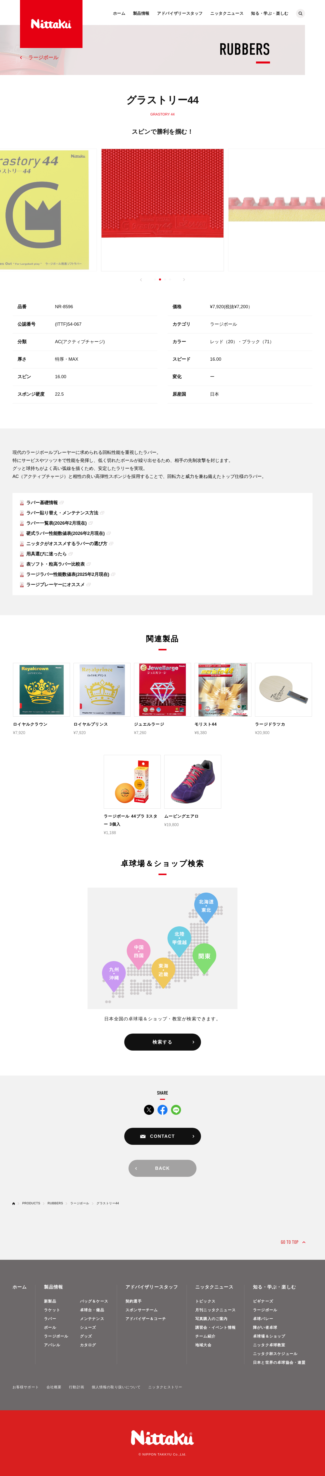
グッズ (86, 1336)
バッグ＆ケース (94, 1301)
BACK (162, 1168)
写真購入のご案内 (211, 1319)
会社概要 (54, 1387)
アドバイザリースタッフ (180, 13)
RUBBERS (55, 1203)
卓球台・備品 (92, 1310)
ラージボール (43, 57)
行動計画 (76, 1387)
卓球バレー (263, 1319)
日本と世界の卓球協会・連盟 (279, 1362)
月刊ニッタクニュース (215, 1310)
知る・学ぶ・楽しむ (269, 13)
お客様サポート (25, 1387)
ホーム (119, 13)
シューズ (88, 1327)
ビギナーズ (263, 1301)
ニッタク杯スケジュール (275, 1354)
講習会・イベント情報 (215, 1327)
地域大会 (203, 1345)
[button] (141, 279)
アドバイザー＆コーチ (146, 1319)
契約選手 (134, 1301)
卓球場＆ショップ (269, 1336)
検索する (162, 1042)
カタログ (88, 1345)
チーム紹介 (205, 1336)
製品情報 (141, 13)
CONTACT (162, 1136)
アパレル (52, 1345)
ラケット (52, 1310)
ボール (50, 1327)
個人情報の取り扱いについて (116, 1387)
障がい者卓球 (265, 1327)
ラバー (50, 1319)
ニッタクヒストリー (165, 1387)
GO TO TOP (289, 1242)
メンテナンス (92, 1319)
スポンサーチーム (142, 1310)
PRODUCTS (31, 1203)
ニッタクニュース (227, 13)
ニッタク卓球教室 (269, 1345)
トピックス (205, 1301)
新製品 (50, 1301)
